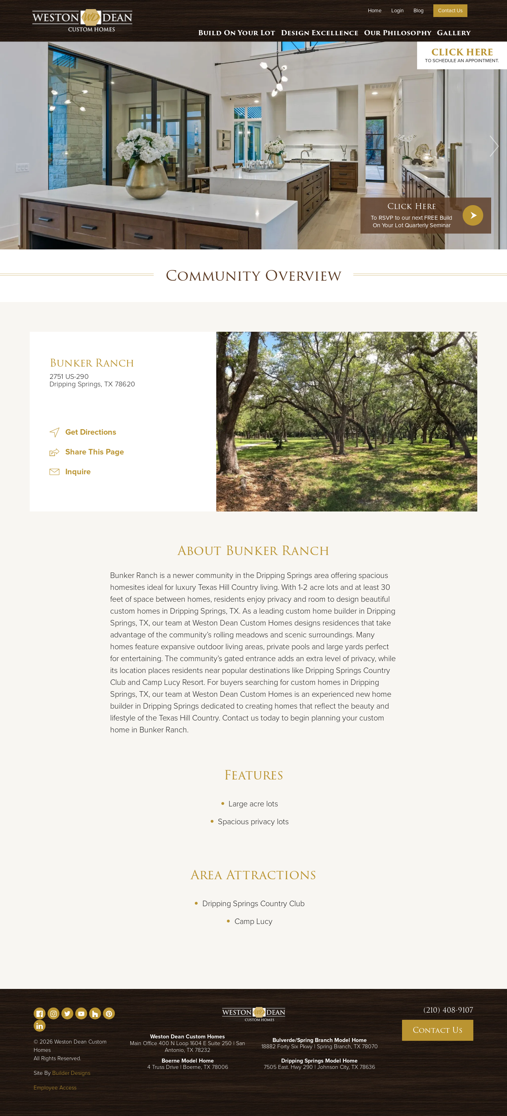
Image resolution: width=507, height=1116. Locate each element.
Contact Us (450, 11)
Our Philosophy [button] (395, 30)
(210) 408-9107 (448, 1010)
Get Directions (83, 432)
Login (397, 11)
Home (374, 11)
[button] (494, 146)
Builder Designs (71, 1073)
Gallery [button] (452, 30)
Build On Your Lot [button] (234, 30)
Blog (418, 11)
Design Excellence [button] (317, 30)
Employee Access (55, 1087)
